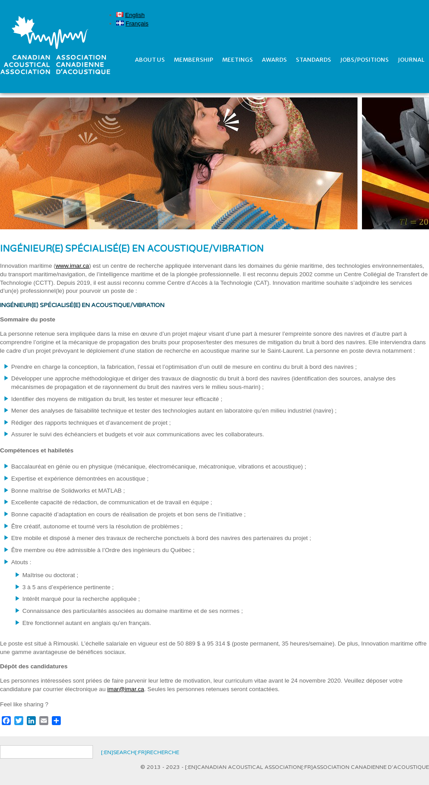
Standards (313, 59)
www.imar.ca (72, 265)
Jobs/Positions (364, 59)
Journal (411, 59)
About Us (150, 59)
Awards (274, 59)
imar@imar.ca (125, 689)
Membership (193, 59)
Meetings (237, 59)
